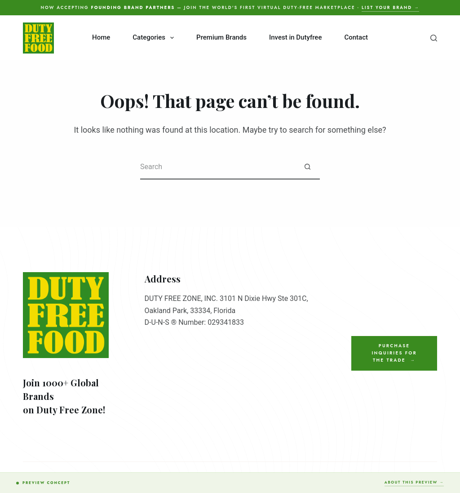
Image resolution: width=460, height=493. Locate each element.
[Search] (433, 38)
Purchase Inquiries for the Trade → (394, 353)
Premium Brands (221, 37)
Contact (356, 37)
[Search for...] (217, 167)
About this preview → (414, 482)
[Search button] (307, 167)
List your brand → (390, 7)
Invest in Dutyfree (295, 37)
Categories (155, 37)
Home (101, 37)
